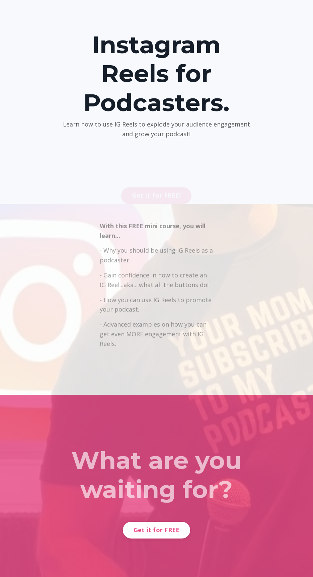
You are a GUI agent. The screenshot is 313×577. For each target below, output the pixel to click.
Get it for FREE (157, 530)
